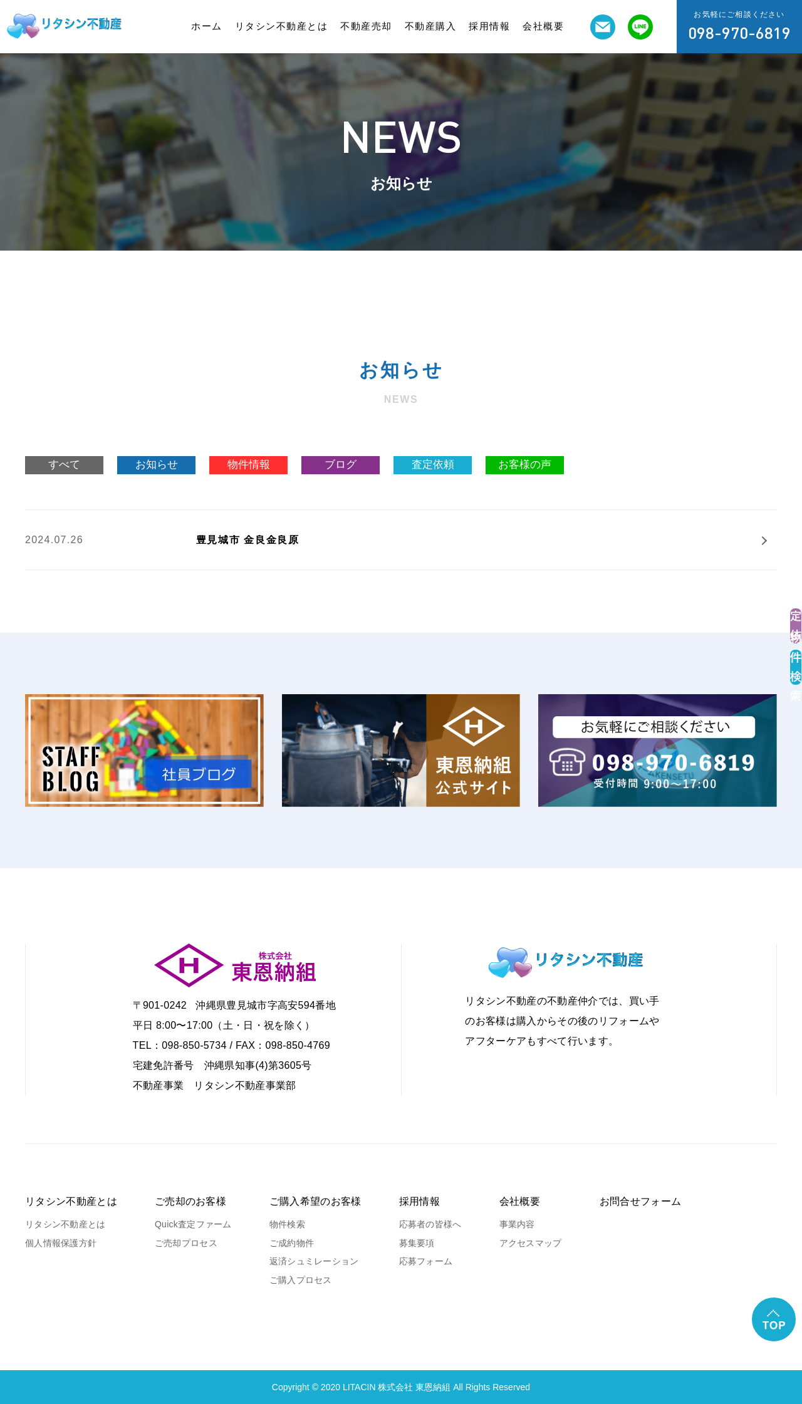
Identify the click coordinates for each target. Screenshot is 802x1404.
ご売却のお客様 (190, 1201)
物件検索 (287, 1224)
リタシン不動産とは (281, 26)
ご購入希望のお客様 (315, 1201)
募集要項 (417, 1243)
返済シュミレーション (314, 1261)
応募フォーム (426, 1261)
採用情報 (489, 26)
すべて (64, 465)
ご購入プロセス (300, 1280)
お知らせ (156, 465)
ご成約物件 (291, 1243)
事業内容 (517, 1224)
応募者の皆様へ (430, 1224)
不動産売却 (366, 26)
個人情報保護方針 (60, 1243)
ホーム (206, 26)
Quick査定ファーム (193, 1224)
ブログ (341, 465)
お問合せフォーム (641, 1201)
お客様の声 (524, 465)
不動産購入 (431, 26)
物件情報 (248, 465)
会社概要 (543, 26)
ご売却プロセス (186, 1243)
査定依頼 (433, 465)
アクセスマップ (530, 1243)
